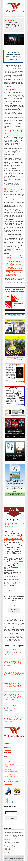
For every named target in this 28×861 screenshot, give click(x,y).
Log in (6, 858)
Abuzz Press (18, 838)
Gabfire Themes (14, 859)
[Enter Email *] (14, 605)
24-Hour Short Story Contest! (11, 781)
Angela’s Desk (8, 761)
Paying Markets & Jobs (10, 776)
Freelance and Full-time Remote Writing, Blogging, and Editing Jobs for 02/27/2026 (14, 696)
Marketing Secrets (11, 20)
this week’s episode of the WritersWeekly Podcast (13, 539)
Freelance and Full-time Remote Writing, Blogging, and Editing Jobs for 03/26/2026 (14, 662)
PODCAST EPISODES (10, 764)
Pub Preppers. (7, 839)
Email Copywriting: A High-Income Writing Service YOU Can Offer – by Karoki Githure (14, 270)
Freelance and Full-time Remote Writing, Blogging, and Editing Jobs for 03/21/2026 (14, 673)
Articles (7, 766)
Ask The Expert (8, 774)
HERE (21, 561)
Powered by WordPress (13, 858)
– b (20, 261)
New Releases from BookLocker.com (13, 771)
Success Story (8, 784)
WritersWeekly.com (16, 857)
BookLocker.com (11, 838)
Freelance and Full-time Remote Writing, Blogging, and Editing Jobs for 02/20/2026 (14, 707)
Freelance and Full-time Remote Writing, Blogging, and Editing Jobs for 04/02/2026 (14, 651)
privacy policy (7, 852)
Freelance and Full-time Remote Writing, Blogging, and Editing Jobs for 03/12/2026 (14, 685)
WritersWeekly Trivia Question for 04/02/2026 (14, 524)
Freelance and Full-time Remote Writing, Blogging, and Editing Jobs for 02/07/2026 (14, 718)
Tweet (6, 501)
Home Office (8, 769)
